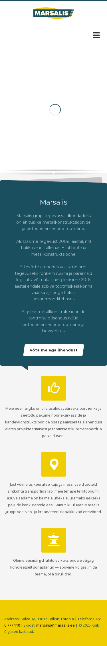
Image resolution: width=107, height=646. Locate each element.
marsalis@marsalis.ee (55, 625)
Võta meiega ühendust (54, 350)
